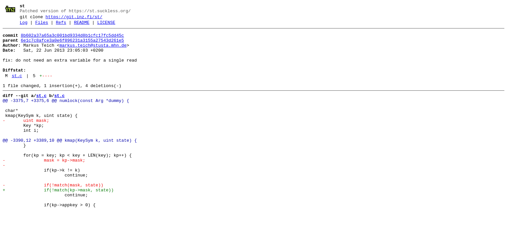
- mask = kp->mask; (44, 187)
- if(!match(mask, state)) (53, 217)
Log (23, 25)
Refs (61, 25)
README (81, 25)
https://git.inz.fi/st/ (74, 19)
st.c (17, 88)
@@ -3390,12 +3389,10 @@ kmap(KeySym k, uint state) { (70, 163)
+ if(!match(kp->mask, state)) (58, 223)
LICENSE (106, 25)
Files (41, 25)
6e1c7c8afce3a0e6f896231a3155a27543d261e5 (72, 45)
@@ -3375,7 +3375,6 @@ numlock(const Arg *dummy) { (66, 116)
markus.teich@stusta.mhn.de (93, 51)
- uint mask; (26, 139)
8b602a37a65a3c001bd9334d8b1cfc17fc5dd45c (72, 39)
